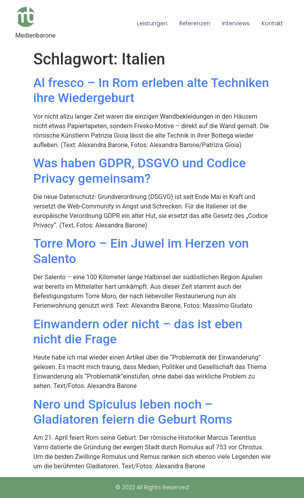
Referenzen (194, 23)
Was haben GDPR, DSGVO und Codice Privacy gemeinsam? (139, 170)
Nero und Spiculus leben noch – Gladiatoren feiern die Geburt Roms (132, 412)
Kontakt (272, 23)
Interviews (236, 23)
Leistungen (152, 23)
